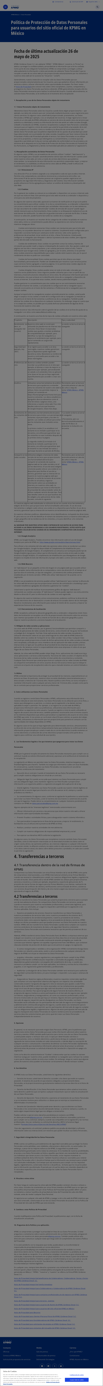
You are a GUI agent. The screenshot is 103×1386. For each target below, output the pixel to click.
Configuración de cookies (77, 1375)
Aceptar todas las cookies (77, 1379)
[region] (51, 1377)
